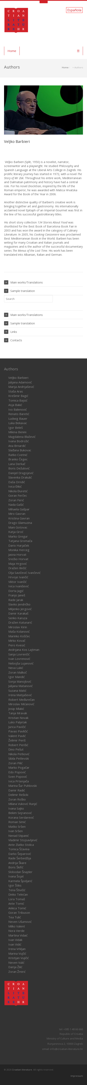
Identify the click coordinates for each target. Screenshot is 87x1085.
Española (74, 10)
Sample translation (19, 291)
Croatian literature (22, 1069)
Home (12, 51)
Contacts (13, 340)
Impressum (77, 1075)
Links (10, 332)
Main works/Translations (23, 282)
